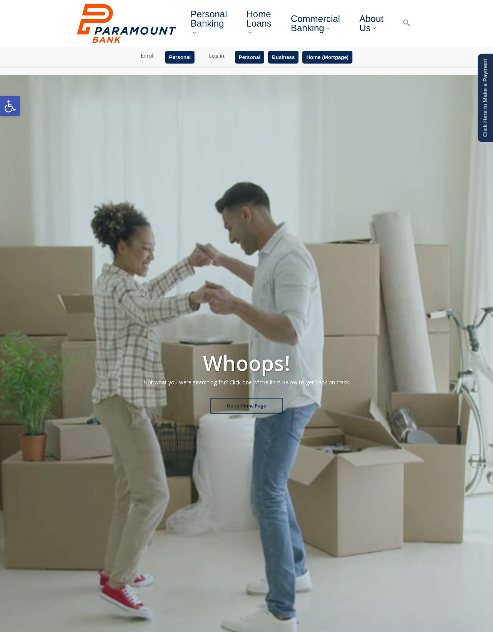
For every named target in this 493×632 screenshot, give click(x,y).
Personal (180, 70)
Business (283, 70)
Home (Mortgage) (327, 70)
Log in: (217, 68)
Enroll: (148, 68)
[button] (10, 106)
